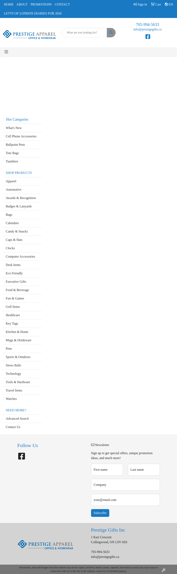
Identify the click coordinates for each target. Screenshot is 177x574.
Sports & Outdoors (18, 357)
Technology (13, 373)
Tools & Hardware (18, 382)
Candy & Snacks (17, 231)
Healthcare (13, 315)
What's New (14, 128)
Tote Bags (12, 153)
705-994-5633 (147, 24)
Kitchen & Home (17, 332)
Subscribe (100, 513)
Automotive (13, 189)
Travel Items (14, 390)
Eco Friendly (14, 273)
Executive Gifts (16, 281)
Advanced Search (17, 418)
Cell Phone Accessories (21, 136)
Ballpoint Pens (15, 144)
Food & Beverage (17, 290)
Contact (62, 4)
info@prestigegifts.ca (147, 29)
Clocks (10, 248)
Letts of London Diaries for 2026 (33, 13)
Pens (9, 348)
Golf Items (13, 306)
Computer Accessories (20, 256)
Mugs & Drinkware (18, 340)
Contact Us (13, 427)
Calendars (12, 223)
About (22, 4)
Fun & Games (15, 298)
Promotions (41, 4)
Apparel (11, 181)
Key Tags (12, 323)
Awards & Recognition (21, 198)
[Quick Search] (84, 32)
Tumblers (12, 161)
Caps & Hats (14, 239)
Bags (9, 214)
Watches (11, 398)
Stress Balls (13, 365)
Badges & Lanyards (19, 206)
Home (9, 4)
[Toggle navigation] (6, 52)
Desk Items (13, 265)
